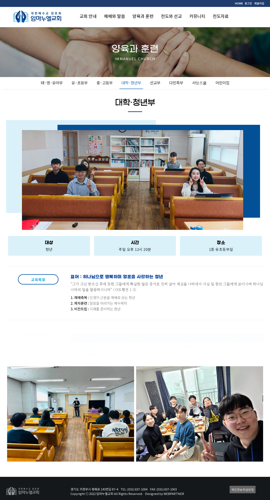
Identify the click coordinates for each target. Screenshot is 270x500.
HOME (239, 3)
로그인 (248, 3)
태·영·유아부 (52, 82)
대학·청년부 (131, 82)
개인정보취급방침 (242, 489)
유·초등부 (80, 82)
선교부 (155, 82)
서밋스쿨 (199, 82)
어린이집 (222, 82)
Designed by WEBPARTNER (164, 493)
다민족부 (176, 82)
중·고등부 (105, 82)
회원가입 (259, 3)
